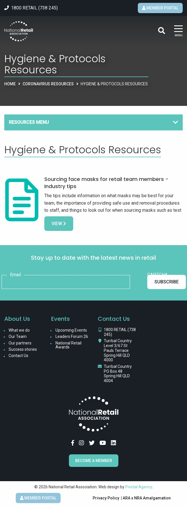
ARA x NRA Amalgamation (147, 498)
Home (10, 84)
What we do (19, 330)
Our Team (18, 336)
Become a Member (93, 460)
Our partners (20, 343)
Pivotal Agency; (139, 487)
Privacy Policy (106, 498)
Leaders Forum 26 (71, 336)
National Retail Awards (68, 345)
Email (15, 275)
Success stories (23, 349)
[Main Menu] (178, 31)
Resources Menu (29, 122)
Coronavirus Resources (48, 84)
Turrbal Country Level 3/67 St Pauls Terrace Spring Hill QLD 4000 (118, 350)
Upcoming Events (71, 330)
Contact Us (18, 355)
